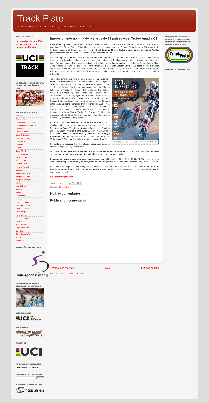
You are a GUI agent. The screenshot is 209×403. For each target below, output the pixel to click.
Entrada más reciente (62, 268)
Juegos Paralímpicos (24, 180)
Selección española (23, 234)
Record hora (21, 225)
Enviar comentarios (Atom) (72, 274)
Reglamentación (22, 228)
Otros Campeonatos (24, 209)
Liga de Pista (21, 186)
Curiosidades (21, 148)
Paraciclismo (21, 215)
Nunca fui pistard (22, 202)
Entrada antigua (150, 268)
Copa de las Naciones (24, 138)
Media (18, 192)
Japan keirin (21, 170)
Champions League (23, 129)
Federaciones (21, 157)
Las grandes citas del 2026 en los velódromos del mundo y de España (29, 44)
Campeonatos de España (26, 122)
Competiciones (65, 187)
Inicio (107, 268)
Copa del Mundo (22, 141)
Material (19, 189)
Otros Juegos (21, 212)
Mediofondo (20, 196)
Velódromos (20, 240)
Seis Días (20, 231)
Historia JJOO (21, 161)
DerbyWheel (21, 151)
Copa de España (22, 135)
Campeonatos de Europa (26, 125)
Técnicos (19, 237)
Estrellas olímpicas (23, 154)
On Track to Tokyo (23, 205)
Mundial (19, 199)
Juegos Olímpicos (23, 177)
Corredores (20, 145)
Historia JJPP (21, 164)
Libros (18, 183)
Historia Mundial (22, 167)
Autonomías (20, 119)
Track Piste (40, 18)
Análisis (19, 116)
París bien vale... (22, 218)
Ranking (19, 221)
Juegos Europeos (23, 173)
